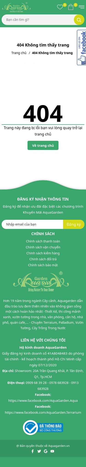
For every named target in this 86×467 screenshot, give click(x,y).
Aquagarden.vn (59, 446)
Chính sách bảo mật (43, 265)
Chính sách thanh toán (43, 241)
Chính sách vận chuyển (43, 247)
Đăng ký (74, 224)
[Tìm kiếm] (79, 19)
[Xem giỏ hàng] (71, 7)
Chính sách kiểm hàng (43, 253)
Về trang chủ (43, 145)
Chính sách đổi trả (42, 259)
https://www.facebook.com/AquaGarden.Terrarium (43, 412)
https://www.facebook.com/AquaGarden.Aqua (43, 400)
